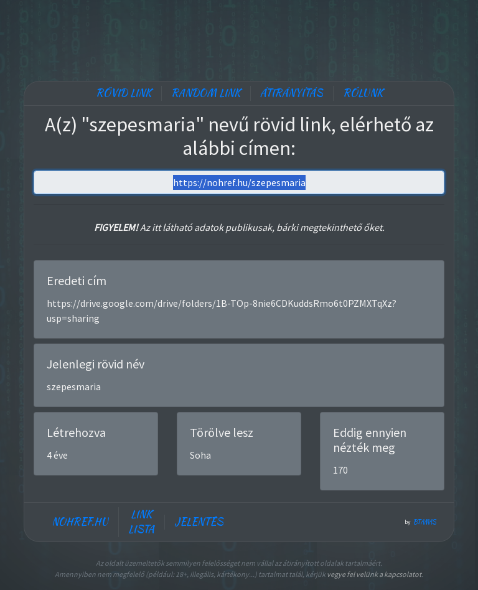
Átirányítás (291, 93)
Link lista (141, 521)
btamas (424, 522)
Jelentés (198, 522)
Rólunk (363, 93)
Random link (205, 93)
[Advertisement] (239, 37)
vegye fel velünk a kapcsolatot (374, 574)
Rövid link (123, 93)
